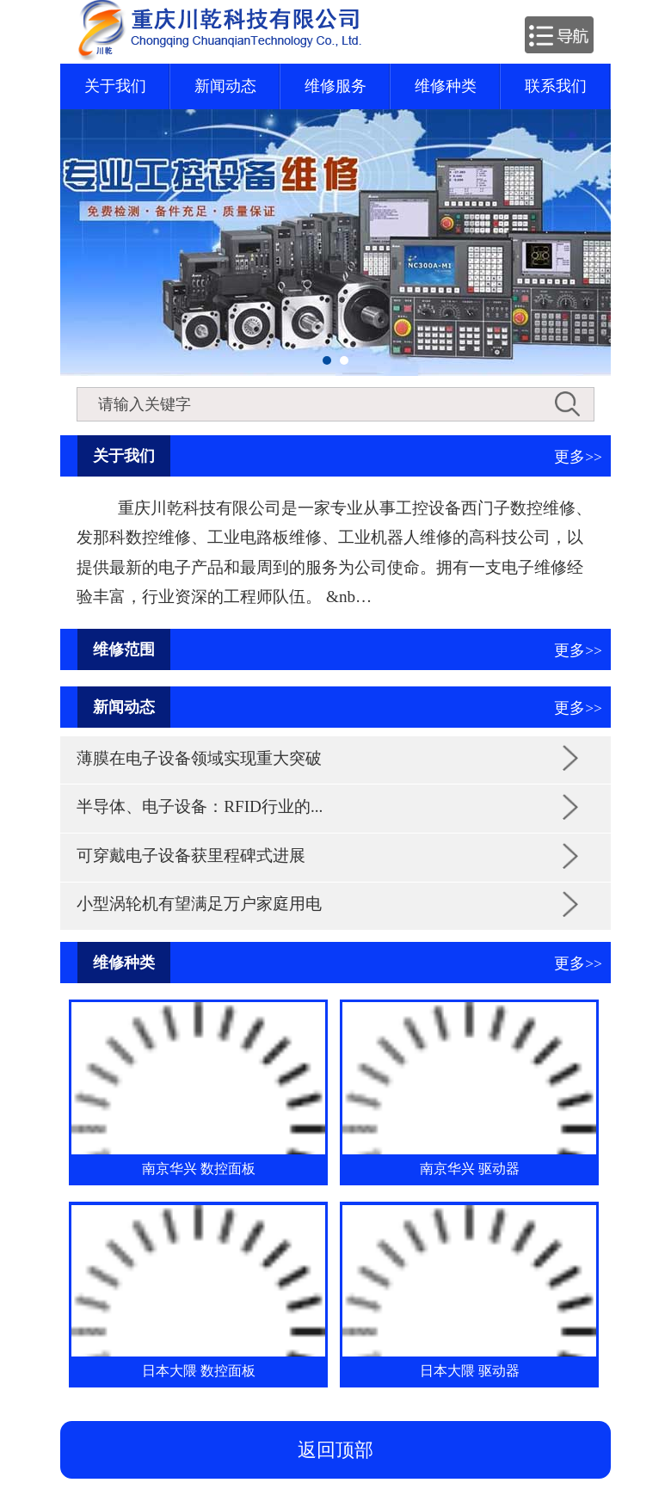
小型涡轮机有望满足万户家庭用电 (199, 904)
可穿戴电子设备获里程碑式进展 (191, 855)
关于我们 (115, 86)
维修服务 (335, 86)
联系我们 (556, 86)
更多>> (578, 456)
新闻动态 (225, 86)
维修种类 (446, 86)
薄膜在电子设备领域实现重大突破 (199, 758)
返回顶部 (335, 1450)
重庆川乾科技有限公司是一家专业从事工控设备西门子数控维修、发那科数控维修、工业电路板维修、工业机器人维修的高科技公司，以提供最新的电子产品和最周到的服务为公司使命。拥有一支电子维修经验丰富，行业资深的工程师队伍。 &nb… (334, 552)
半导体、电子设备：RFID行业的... (200, 806)
